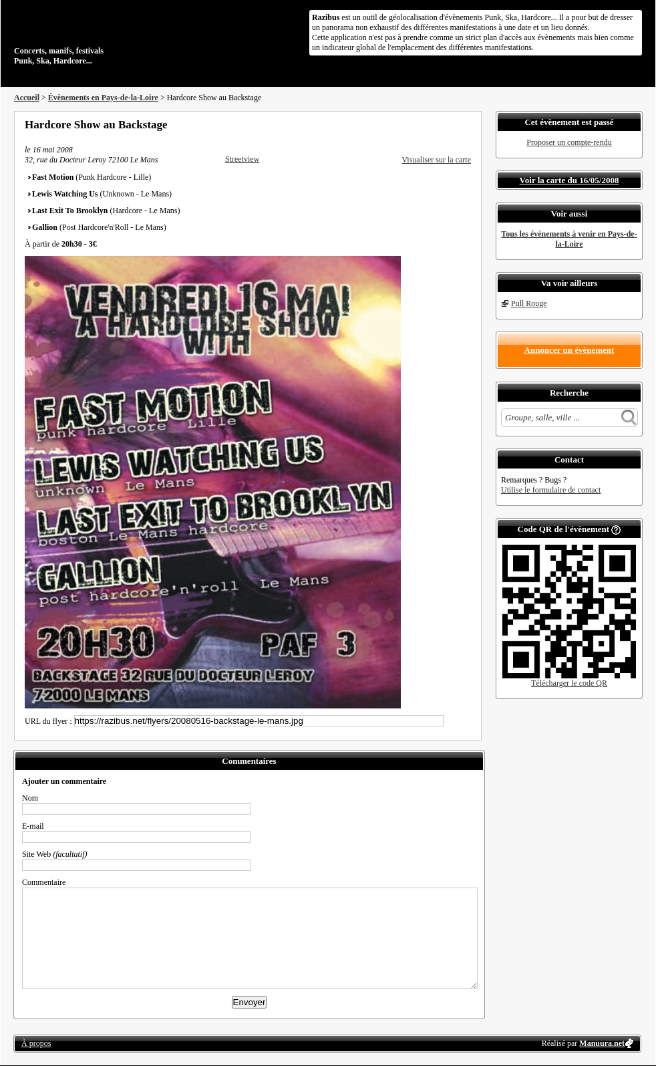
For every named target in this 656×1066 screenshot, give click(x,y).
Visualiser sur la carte (436, 159)
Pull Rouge (529, 303)
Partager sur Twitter (430, 124)
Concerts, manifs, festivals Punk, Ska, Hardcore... (100, 36)
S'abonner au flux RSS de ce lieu (466, 124)
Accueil (26, 97)
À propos (36, 1043)
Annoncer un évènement (569, 350)
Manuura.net (602, 1043)
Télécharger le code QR (569, 683)
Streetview (242, 159)
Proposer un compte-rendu (568, 142)
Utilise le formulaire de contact (551, 490)
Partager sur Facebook (412, 124)
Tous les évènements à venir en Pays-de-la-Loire (569, 239)
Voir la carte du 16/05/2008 (569, 180)
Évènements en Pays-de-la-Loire (103, 97)
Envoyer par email (448, 124)
